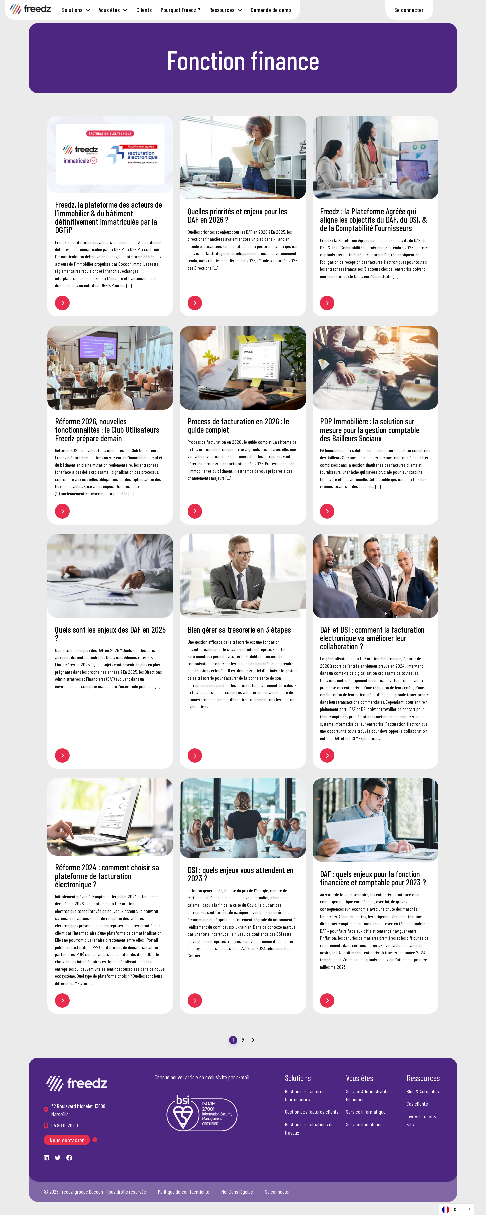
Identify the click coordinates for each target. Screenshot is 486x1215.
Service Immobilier (364, 1124)
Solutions (72, 9)
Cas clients (417, 1103)
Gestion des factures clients (312, 1111)
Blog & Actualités (423, 1091)
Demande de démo (271, 9)
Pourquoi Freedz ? (180, 9)
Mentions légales (237, 1191)
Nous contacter (67, 1139)
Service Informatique (366, 1111)
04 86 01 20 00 (64, 1125)
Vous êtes (109, 9)
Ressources (221, 9)
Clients (144, 9)
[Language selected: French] (456, 1209)
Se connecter (409, 9)
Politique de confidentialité (183, 1191)
